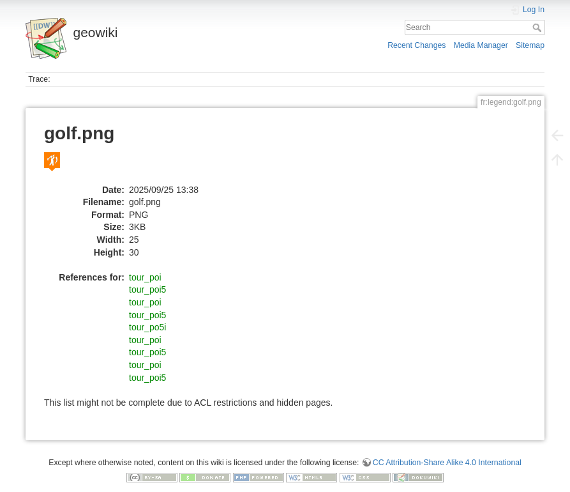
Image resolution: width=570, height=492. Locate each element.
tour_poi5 (147, 289)
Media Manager (481, 45)
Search (538, 27)
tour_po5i (147, 327)
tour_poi (145, 277)
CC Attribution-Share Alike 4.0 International (447, 462)
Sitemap (530, 45)
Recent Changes (416, 45)
